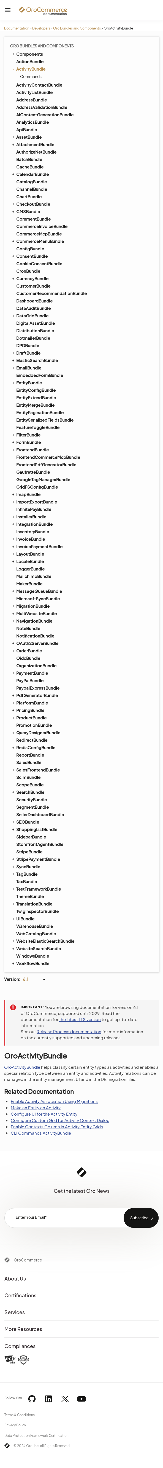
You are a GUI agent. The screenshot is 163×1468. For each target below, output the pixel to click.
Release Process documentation (69, 1031)
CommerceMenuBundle (37, 241)
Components (27, 54)
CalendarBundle (30, 174)
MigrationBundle (30, 606)
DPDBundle (27, 345)
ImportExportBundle (34, 501)
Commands (31, 76)
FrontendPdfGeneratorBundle (46, 464)
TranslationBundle (31, 903)
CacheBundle (30, 166)
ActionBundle (30, 61)
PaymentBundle (29, 673)
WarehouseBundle (34, 926)
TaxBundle (26, 881)
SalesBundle (28, 762)
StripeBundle (29, 851)
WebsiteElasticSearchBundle (42, 941)
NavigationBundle (31, 620)
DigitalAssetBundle (35, 323)
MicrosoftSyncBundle (38, 598)
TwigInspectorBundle (37, 911)
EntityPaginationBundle (40, 412)
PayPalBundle (30, 680)
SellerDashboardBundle (40, 814)
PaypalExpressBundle (37, 687)
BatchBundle (29, 159)
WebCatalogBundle (36, 933)
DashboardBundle (34, 300)
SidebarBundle (31, 836)
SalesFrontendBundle (35, 769)
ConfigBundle (30, 248)
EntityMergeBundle (35, 405)
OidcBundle (28, 658)
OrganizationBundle (36, 665)
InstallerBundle (28, 516)
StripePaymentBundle (35, 859)
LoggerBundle (30, 568)
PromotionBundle (34, 725)
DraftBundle (25, 352)
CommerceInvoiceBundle (41, 226)
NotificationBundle (35, 635)
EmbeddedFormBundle (39, 375)
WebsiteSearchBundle (36, 948)
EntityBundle (26, 382)
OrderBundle (26, 650)
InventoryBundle (32, 531)
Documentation (16, 28)
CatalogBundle (31, 181)
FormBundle (26, 442)
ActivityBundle (28, 69)
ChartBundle (29, 196)
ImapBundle (25, 494)
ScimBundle (28, 777)
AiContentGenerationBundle (45, 114)
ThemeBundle (30, 896)
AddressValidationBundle (41, 107)
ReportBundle (30, 754)
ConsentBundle (29, 256)
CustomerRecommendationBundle (51, 293)
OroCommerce (28, 1259)
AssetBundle (26, 137)
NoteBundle (28, 628)
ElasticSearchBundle (34, 360)
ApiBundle (26, 129)
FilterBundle (25, 434)
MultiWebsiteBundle (34, 613)
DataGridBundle (29, 315)
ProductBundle (29, 717)
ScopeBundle (30, 784)
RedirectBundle (31, 740)
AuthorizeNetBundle (36, 151)
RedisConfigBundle (33, 747)
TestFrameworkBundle (36, 888)
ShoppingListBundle (34, 829)
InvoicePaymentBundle (37, 546)
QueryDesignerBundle (35, 732)
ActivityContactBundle (39, 84)
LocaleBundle (27, 561)
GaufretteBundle (33, 472)
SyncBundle (25, 866)
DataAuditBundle (33, 308)
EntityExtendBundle (36, 397)
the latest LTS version (80, 1019)
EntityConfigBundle (36, 390)
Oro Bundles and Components (77, 28)
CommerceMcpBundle (39, 233)
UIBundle (22, 918)
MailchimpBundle (33, 576)
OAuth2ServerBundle (34, 643)
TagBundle (24, 874)
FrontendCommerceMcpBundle (48, 457)
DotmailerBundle (33, 338)
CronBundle (28, 271)
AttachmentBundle (32, 144)
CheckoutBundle (30, 204)
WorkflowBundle (30, 963)
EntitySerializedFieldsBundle (45, 419)
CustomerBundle (33, 285)
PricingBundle (27, 710)
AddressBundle (31, 99)
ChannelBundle (31, 189)
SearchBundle (27, 792)
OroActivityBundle (22, 1067)
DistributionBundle (35, 330)
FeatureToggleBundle (37, 427)
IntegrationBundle (32, 524)
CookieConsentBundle (39, 263)
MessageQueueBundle (36, 591)
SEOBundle (25, 821)
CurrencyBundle (29, 278)
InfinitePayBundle (33, 509)
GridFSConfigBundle (37, 486)
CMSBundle (25, 211)
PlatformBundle (29, 702)
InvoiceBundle (28, 539)
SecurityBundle (31, 799)
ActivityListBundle (34, 92)
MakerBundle (29, 583)
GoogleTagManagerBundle (43, 479)
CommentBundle (33, 218)
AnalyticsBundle (32, 122)
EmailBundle (26, 367)
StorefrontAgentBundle (39, 844)
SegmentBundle (32, 807)
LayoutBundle (27, 553)
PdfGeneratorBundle (34, 695)
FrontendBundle (30, 449)
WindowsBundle (32, 955)
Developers (41, 28)
